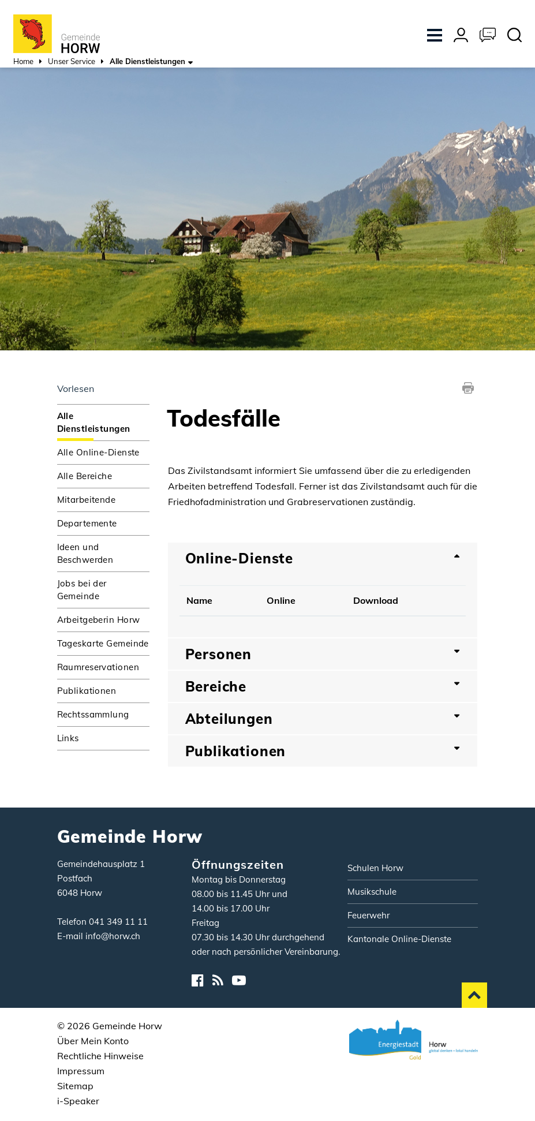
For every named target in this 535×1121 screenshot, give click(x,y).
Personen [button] (218, 654)
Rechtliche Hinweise (100, 1056)
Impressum (80, 1071)
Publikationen (87, 690)
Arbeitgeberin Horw (98, 619)
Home (23, 61)
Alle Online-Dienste (98, 452)
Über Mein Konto (93, 1041)
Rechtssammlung (93, 714)
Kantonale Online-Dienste (399, 938)
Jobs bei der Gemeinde (82, 589)
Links (68, 738)
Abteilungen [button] (229, 718)
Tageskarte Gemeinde (103, 643)
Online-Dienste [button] (239, 558)
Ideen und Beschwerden (85, 553)
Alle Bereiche (85, 475)
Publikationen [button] (235, 751)
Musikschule (371, 891)
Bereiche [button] (216, 686)
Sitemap (75, 1086)
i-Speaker (78, 1101)
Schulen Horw (375, 867)
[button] (71, 63)
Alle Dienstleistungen (103, 422)
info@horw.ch (112, 936)
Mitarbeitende (86, 499)
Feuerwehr (368, 915)
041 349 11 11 (118, 921)
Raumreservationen (98, 667)
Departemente (87, 523)
